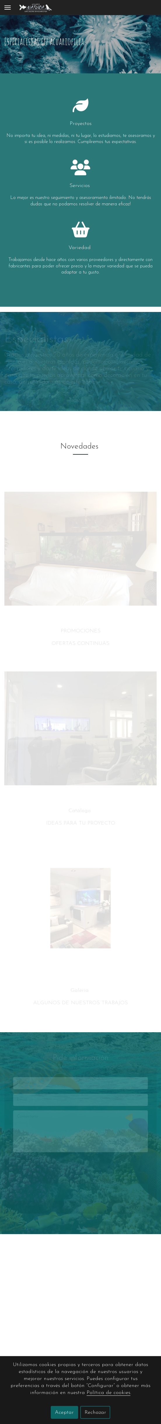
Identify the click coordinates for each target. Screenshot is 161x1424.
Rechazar (95, 1412)
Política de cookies (108, 1392)
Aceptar (64, 1412)
